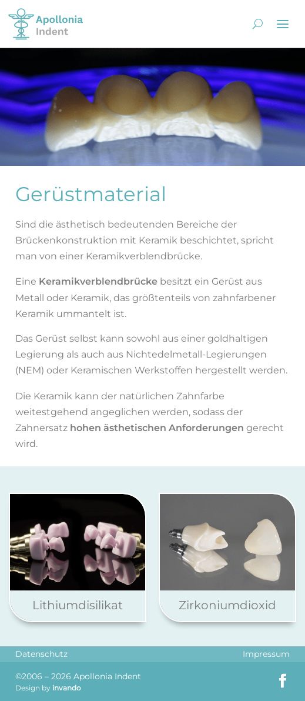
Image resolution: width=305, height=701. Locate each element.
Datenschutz (41, 654)
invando (66, 687)
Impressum (266, 654)
